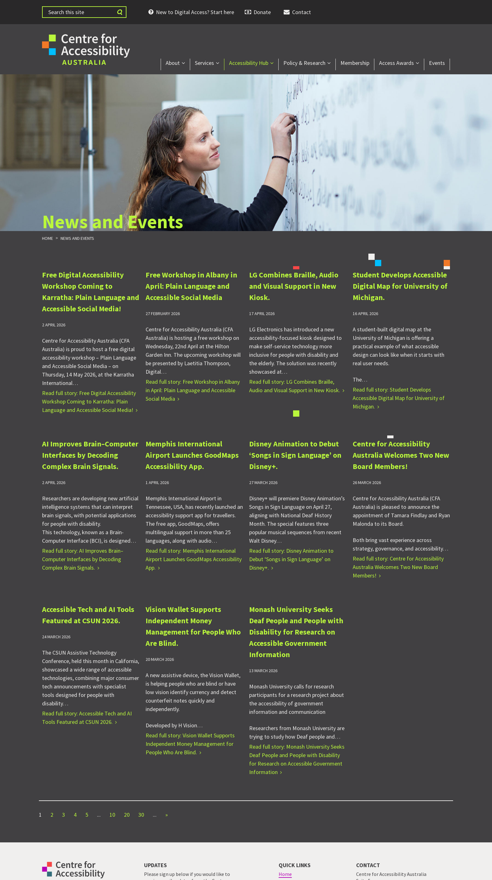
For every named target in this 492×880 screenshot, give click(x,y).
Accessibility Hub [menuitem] (248, 62)
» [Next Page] (166, 814)
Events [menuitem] (437, 62)
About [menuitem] (173, 62)
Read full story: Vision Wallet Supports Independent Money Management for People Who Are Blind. (190, 744)
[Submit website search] (119, 12)
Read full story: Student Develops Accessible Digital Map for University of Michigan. (399, 398)
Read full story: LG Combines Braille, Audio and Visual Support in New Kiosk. (294, 386)
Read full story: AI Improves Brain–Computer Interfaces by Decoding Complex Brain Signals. (82, 559)
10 (112, 814)
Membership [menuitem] (354, 62)
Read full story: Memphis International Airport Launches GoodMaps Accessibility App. (194, 559)
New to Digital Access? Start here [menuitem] (195, 12)
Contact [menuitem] (301, 12)
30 (141, 814)
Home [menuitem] (285, 874)
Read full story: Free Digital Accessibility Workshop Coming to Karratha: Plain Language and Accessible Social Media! (89, 401)
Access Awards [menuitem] (396, 62)
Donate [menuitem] (262, 12)
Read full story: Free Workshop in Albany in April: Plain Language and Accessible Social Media (193, 390)
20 (127, 814)
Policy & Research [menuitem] (304, 62)
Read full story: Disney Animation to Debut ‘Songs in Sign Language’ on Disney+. (291, 559)
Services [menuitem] (204, 62)
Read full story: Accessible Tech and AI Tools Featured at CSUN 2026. (87, 717)
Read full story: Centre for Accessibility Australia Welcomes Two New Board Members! (398, 567)
